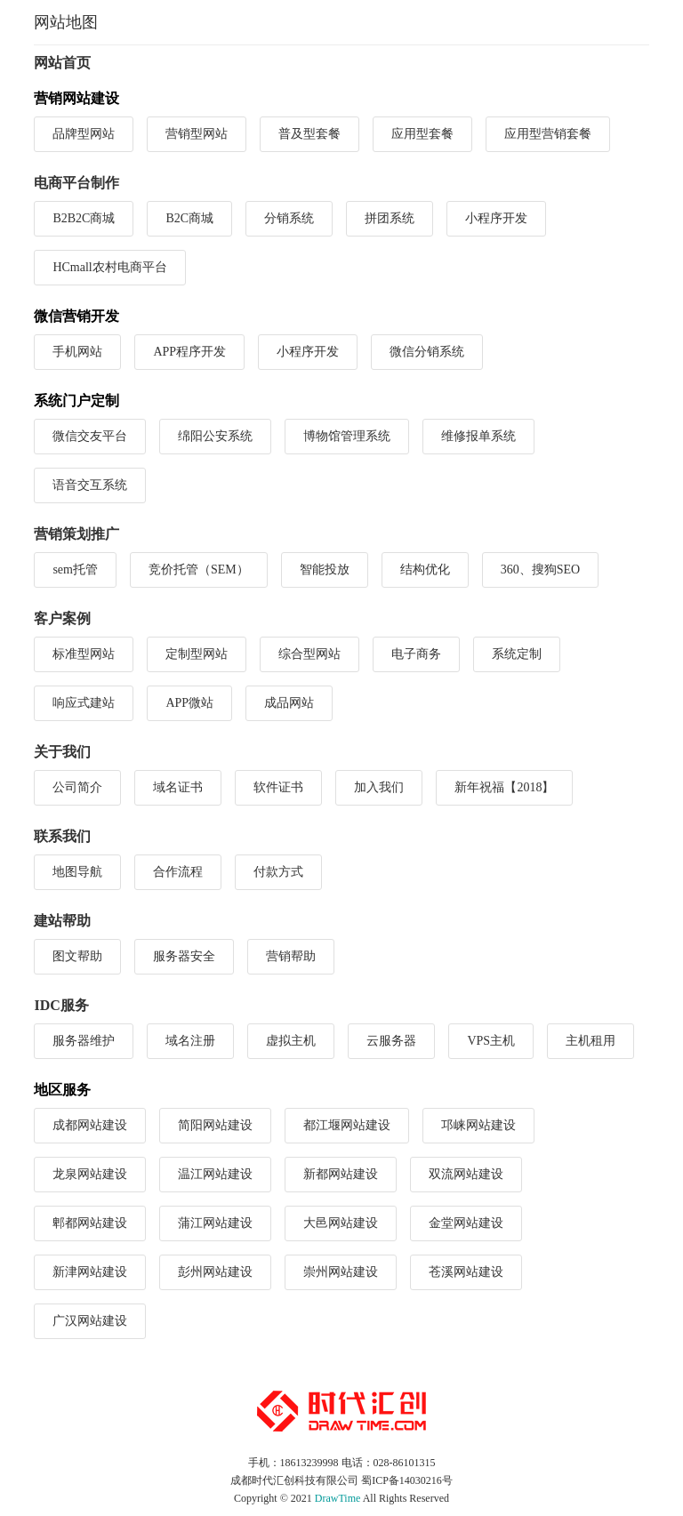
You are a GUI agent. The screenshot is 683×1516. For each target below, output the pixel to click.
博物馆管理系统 (346, 436)
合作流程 (178, 871)
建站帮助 (62, 920)
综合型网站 (309, 654)
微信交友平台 (89, 436)
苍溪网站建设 (466, 1272)
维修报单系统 (478, 436)
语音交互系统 (89, 485)
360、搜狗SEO (540, 569)
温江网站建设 (215, 1174)
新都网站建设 (340, 1174)
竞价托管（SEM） (199, 569)
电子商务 (416, 654)
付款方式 (278, 871)
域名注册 (190, 1040)
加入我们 (379, 787)
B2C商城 (189, 218)
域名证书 (178, 787)
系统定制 (517, 654)
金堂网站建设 (466, 1223)
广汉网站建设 (89, 1321)
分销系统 (289, 218)
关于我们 (62, 751)
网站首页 (62, 62)
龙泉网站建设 (89, 1174)
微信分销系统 (427, 351)
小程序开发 (496, 218)
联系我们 (62, 836)
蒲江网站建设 (215, 1223)
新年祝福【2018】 (504, 787)
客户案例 (62, 618)
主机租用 (590, 1040)
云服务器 (391, 1040)
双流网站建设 (466, 1174)
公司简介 (77, 787)
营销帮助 (291, 956)
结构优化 (425, 569)
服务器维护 (83, 1040)
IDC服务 (61, 1005)
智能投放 (325, 569)
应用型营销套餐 (547, 133)
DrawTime (338, 1498)
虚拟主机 (291, 1040)
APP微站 (189, 703)
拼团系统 (389, 218)
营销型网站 (196, 133)
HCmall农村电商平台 (109, 267)
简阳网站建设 (215, 1125)
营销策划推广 (76, 533)
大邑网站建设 (340, 1223)
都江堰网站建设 (346, 1125)
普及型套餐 (309, 133)
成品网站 (289, 703)
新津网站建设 (89, 1272)
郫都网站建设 (89, 1223)
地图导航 (77, 871)
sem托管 (75, 569)
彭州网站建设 (215, 1272)
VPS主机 (491, 1040)
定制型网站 (196, 654)
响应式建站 (83, 703)
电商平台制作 (76, 182)
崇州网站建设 (340, 1272)
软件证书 (278, 787)
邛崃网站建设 (478, 1125)
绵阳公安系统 (215, 436)
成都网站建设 (89, 1125)
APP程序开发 (189, 351)
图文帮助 (77, 956)
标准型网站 (83, 654)
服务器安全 (184, 956)
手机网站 (77, 351)
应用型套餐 (422, 133)
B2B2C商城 (83, 218)
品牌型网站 (83, 133)
